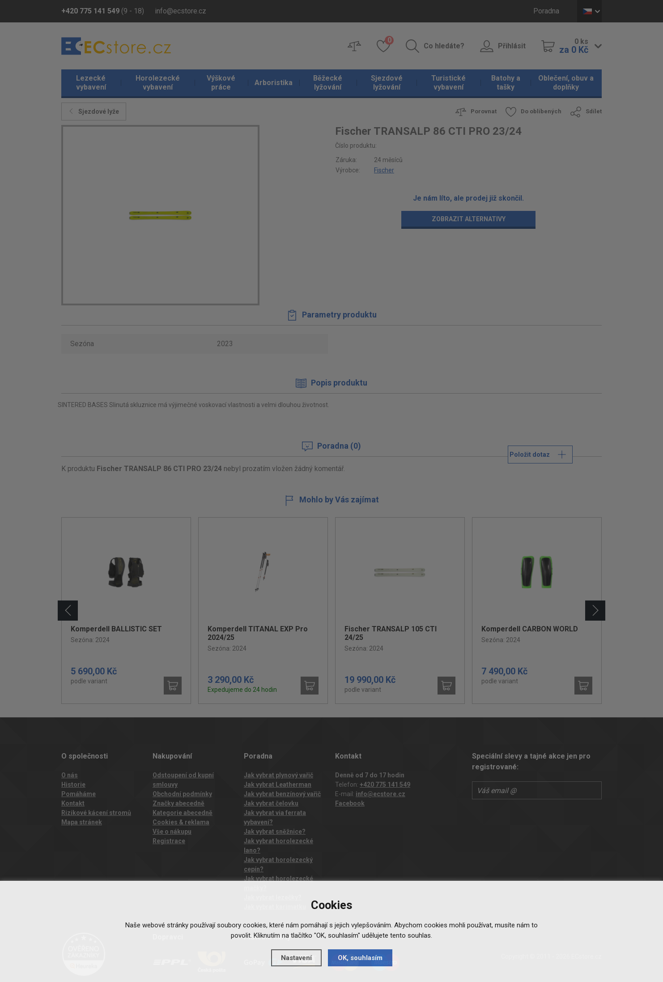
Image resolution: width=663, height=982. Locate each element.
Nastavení (296, 958)
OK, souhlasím (360, 958)
